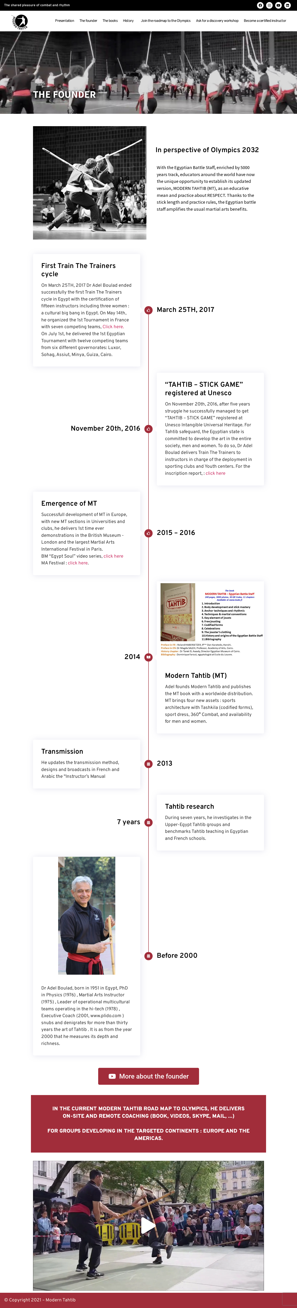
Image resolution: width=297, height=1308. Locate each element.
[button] (148, 1225)
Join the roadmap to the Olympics (165, 20)
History (129, 20)
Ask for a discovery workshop (217, 20)
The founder (88, 20)
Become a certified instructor (266, 20)
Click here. (113, 327)
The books (110, 20)
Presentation (64, 20)
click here (215, 474)
